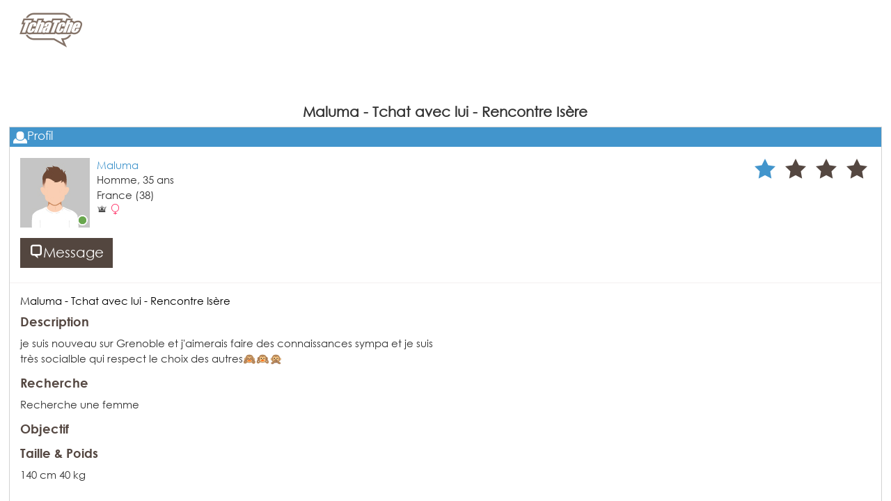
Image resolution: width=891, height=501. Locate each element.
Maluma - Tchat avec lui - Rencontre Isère (125, 301)
